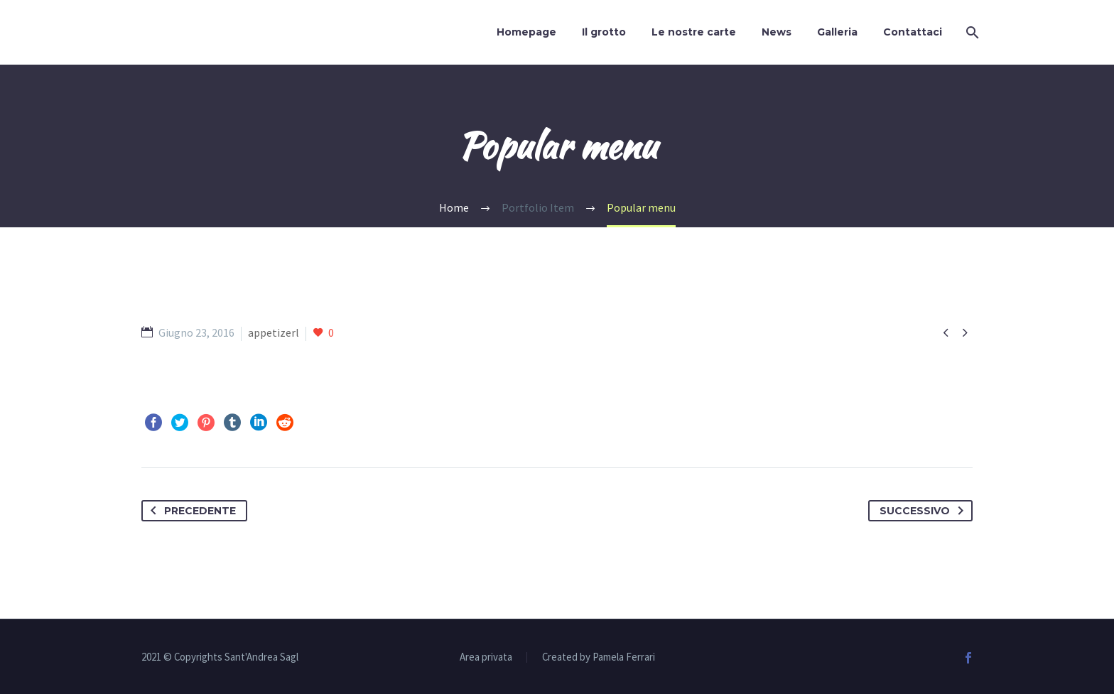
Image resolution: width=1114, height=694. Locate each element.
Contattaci (912, 32)
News (776, 32)
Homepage (526, 32)
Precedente (190, 510)
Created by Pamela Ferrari (598, 657)
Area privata (486, 657)
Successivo (924, 510)
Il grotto (604, 32)
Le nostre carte (693, 32)
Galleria (837, 32)
